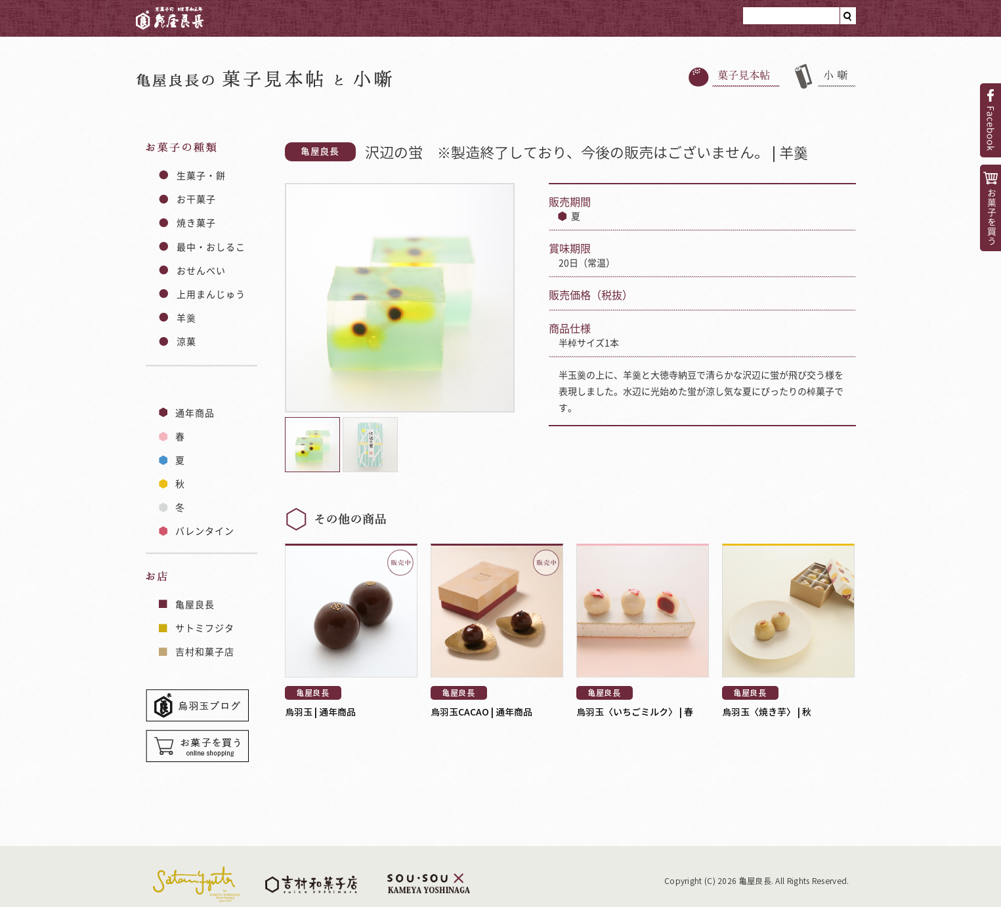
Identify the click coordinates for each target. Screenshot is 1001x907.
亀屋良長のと (264, 78)
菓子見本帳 (734, 76)
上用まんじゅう (211, 293)
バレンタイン (205, 530)
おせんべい (201, 270)
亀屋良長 (170, 15)
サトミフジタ (205, 627)
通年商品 (195, 412)
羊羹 (186, 317)
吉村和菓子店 (205, 651)
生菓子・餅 (201, 175)
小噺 (825, 76)
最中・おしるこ (211, 246)
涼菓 (186, 341)
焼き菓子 (196, 222)
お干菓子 (196, 198)
